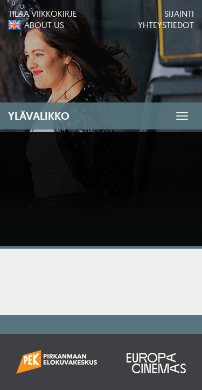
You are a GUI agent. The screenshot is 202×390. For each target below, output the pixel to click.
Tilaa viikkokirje (42, 13)
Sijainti (179, 13)
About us (44, 24)
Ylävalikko (38, 116)
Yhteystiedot (166, 24)
